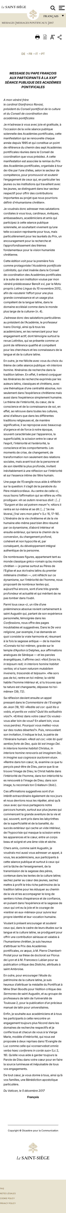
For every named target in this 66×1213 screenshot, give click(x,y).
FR (30, 54)
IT (36, 54)
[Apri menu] (61, 8)
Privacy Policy (8, 1203)
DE (23, 54)
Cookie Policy (7, 1198)
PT (43, 54)
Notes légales (8, 1193)
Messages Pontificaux (32, 22)
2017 (51, 22)
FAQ (2, 1188)
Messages (8, 22)
